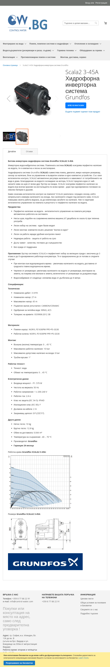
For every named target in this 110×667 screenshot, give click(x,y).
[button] (8, 98)
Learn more (83, 658)
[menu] (55, 50)
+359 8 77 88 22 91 (21, 598)
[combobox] (81, 23)
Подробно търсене (89, 613)
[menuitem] (13, 43)
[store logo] (29, 23)
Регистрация (101, 2)
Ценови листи (87, 598)
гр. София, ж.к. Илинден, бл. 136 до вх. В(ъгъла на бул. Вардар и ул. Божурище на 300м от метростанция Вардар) (20, 641)
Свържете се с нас (89, 609)
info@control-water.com (21, 601)
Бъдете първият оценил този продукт (82, 111)
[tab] (12, 151)
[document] (55, 659)
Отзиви (29, 151)
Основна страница (10, 65)
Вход (87, 2)
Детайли (12, 151)
